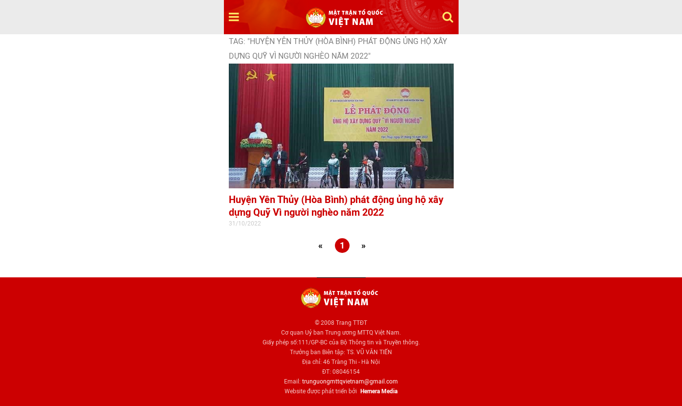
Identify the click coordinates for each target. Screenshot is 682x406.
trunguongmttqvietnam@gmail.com (350, 381)
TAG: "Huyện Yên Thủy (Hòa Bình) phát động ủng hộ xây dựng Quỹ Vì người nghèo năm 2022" (338, 49)
